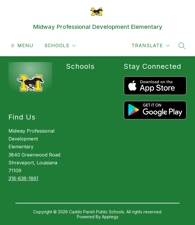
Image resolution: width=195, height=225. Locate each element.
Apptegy (110, 216)
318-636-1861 (23, 178)
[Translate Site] (150, 45)
